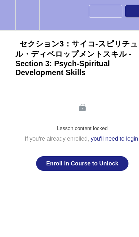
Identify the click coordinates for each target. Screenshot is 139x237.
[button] (7, 15)
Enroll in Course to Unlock (82, 163)
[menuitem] (27, 15)
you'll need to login (114, 139)
